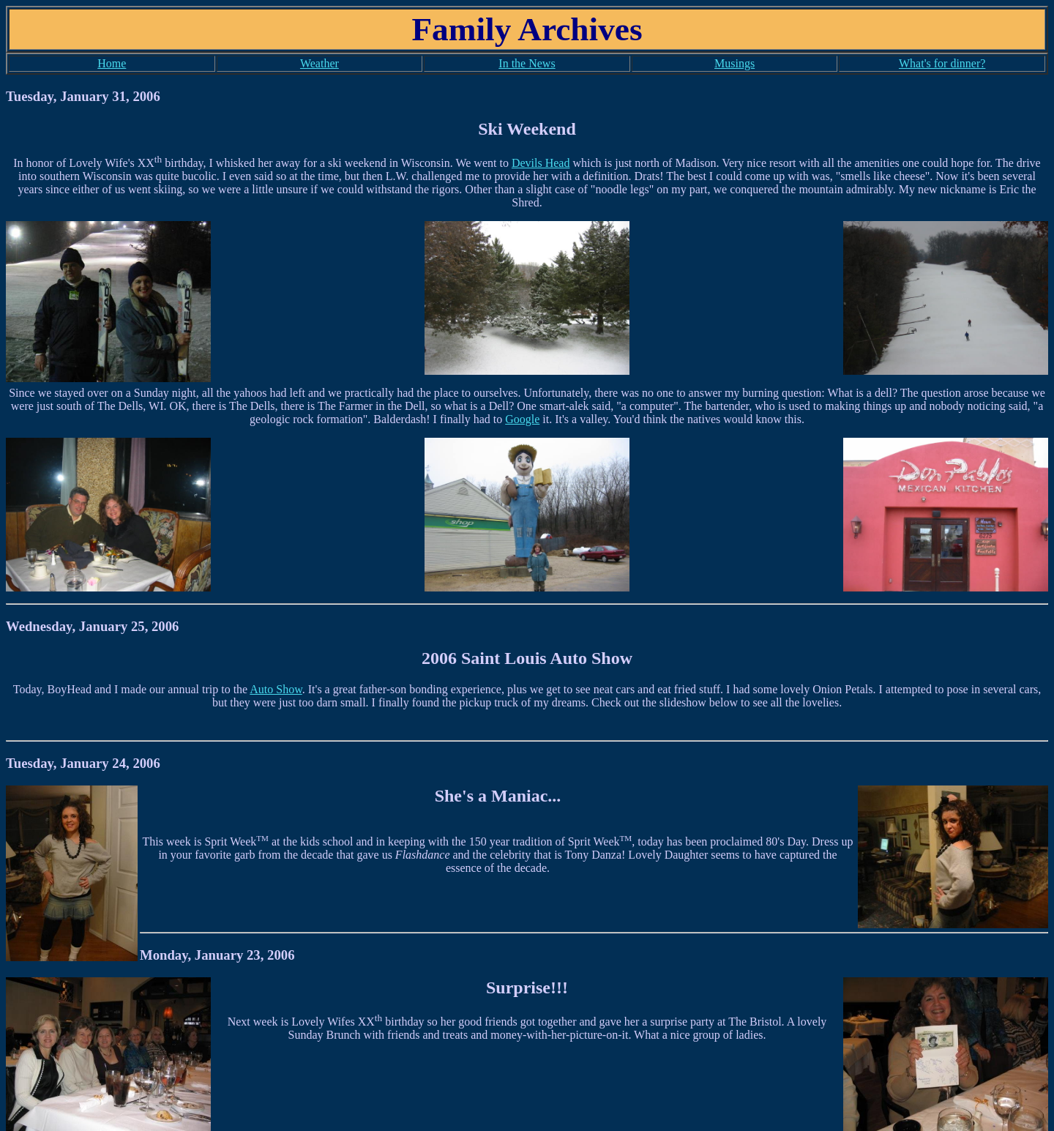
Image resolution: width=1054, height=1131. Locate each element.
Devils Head (541, 163)
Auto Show (276, 689)
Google (522, 419)
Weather (319, 63)
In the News (526, 63)
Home (111, 63)
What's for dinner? (942, 63)
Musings (734, 63)
